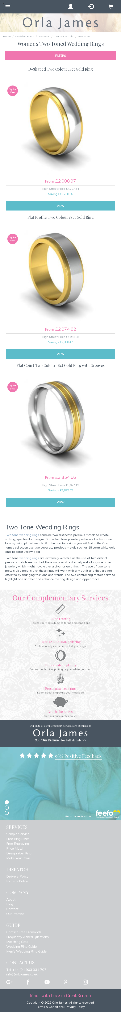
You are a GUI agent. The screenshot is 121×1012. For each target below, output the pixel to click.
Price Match (15, 848)
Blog (9, 904)
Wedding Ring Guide (21, 946)
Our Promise (15, 914)
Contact (12, 909)
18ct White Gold (64, 36)
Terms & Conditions (50, 1007)
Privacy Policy (75, 1007)
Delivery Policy (17, 876)
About (11, 899)
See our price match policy (60, 715)
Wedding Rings (24, 36)
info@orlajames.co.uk (22, 974)
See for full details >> (60, 740)
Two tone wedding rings (22, 535)
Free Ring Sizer (17, 839)
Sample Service (17, 834)
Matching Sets (17, 942)
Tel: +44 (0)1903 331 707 (26, 969)
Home (7, 36)
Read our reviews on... (79, 816)
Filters (60, 56)
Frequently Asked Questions (27, 937)
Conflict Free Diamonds (23, 932)
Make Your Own (18, 858)
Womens (44, 36)
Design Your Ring (19, 853)
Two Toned (84, 36)
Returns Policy (17, 881)
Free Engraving (17, 843)
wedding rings (29, 558)
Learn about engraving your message (60, 692)
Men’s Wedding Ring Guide (26, 951)
